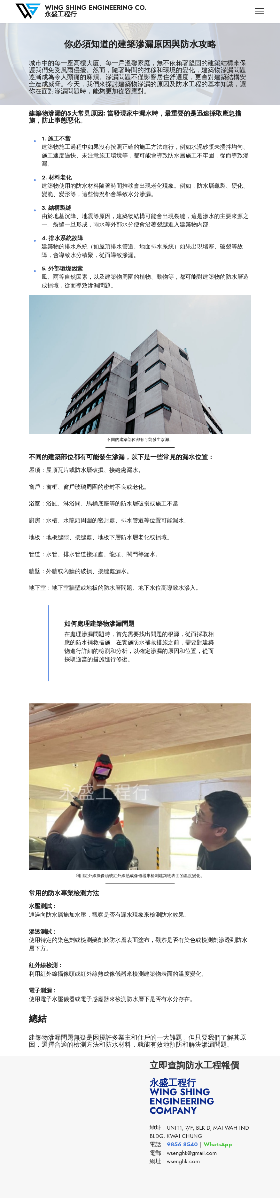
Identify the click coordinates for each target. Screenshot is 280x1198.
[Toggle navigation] (260, 11)
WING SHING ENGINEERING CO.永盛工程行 (95, 11)
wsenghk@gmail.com (192, 1153)
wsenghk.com (183, 1161)
